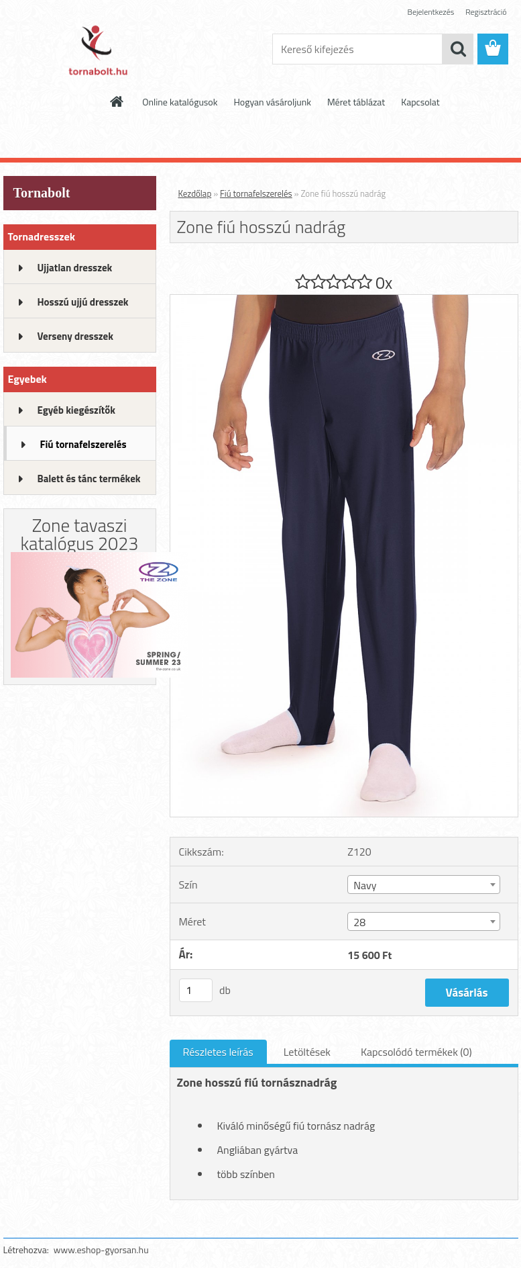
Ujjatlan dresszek (75, 267)
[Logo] (95, 49)
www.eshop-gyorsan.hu (101, 1249)
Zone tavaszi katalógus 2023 (80, 534)
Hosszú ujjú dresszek (83, 302)
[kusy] (196, 990)
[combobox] (423, 884)
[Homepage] (117, 101)
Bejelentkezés (431, 11)
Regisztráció (485, 11)
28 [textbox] (359, 922)
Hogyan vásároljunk (271, 102)
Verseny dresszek (75, 336)
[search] (458, 49)
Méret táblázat (356, 102)
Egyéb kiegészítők (76, 410)
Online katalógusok (179, 102)
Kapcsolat (420, 102)
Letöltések (307, 1052)
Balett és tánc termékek (89, 478)
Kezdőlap (195, 193)
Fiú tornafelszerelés (83, 444)
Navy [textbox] (364, 885)
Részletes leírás (218, 1052)
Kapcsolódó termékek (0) (416, 1052)
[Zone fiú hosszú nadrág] (344, 300)
